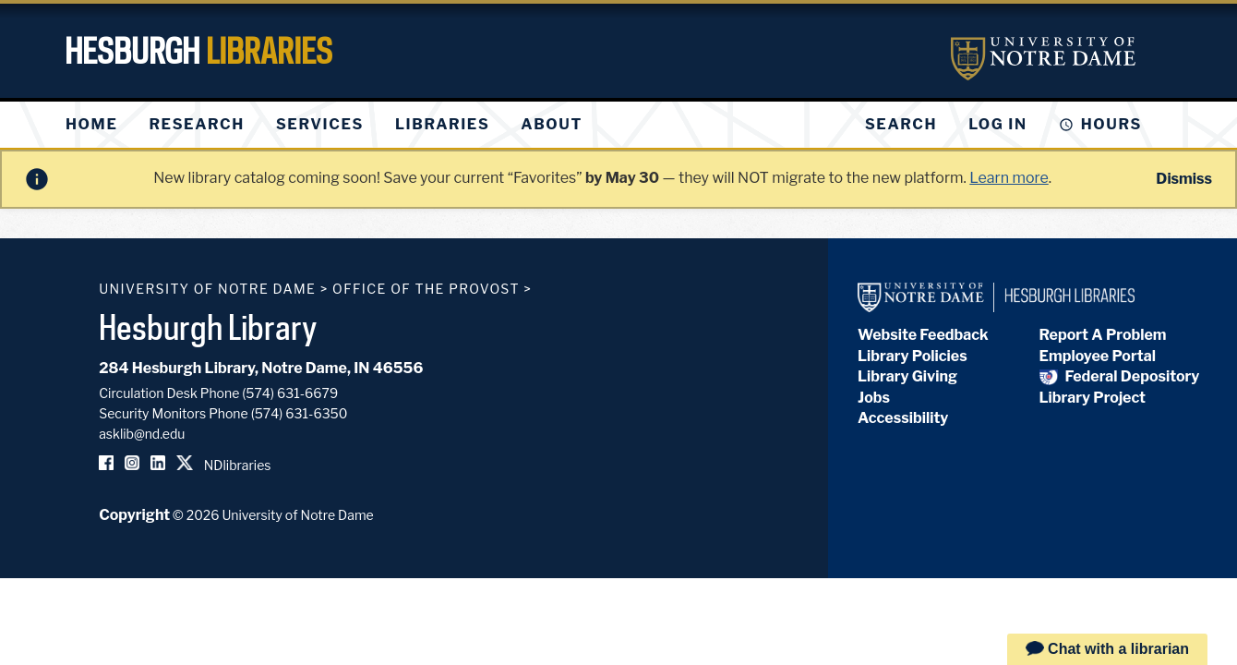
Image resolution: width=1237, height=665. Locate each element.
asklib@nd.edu (142, 433)
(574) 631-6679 (290, 393)
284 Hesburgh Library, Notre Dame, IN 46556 (261, 368)
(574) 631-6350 (299, 413)
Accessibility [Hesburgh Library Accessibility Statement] (903, 418)
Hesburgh (198, 51)
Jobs (874, 397)
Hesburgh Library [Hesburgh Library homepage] (208, 327)
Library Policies (912, 356)
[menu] (339, 125)
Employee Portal (1097, 356)
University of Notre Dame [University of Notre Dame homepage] (207, 288)
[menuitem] (91, 125)
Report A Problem (1103, 335)
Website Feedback (923, 335)
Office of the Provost (426, 288)
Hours (1111, 124)
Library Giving (907, 376)
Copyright (134, 515)
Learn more (1008, 178)
